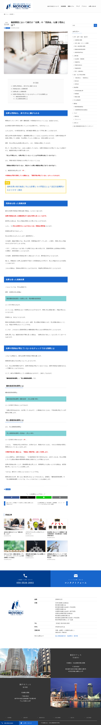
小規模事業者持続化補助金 (81, 109)
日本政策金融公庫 (79, 90)
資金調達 (8, 27)
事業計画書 (77, 96)
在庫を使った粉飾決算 (19, 91)
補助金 (75, 103)
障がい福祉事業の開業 (80, 46)
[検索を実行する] (95, 25)
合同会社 (77, 84)
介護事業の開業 (78, 40)
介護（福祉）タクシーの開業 (82, 43)
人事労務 (76, 55)
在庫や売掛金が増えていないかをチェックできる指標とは (30, 94)
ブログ (75, 113)
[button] (11, 497)
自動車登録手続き (79, 52)
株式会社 (77, 81)
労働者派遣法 (78, 68)
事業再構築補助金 (79, 106)
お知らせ (76, 122)
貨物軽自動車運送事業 (80, 49)
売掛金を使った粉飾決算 (20, 88)
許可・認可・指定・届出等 (81, 37)
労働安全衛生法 (78, 65)
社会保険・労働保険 (79, 59)
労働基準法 (77, 62)
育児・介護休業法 (79, 71)
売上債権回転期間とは (22, 98)
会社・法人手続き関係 (79, 74)
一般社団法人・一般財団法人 (82, 77)
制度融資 (77, 93)
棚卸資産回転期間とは (22, 96)
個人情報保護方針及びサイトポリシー (83, 126)
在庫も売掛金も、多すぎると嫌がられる (25, 86)
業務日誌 (77, 116)
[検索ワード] (84, 25)
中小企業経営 (77, 100)
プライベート (78, 119)
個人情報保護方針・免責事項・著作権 (66, 636)
